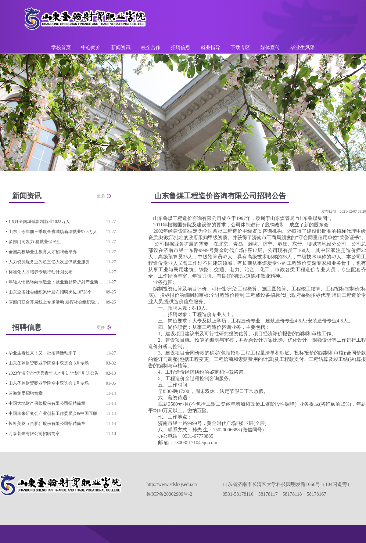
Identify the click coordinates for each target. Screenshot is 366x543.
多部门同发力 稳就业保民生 (35, 241)
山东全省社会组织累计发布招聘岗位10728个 (50, 292)
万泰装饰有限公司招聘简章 (34, 433)
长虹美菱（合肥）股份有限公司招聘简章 (47, 423)
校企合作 (150, 47)
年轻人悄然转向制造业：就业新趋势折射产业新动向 (56, 282)
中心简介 (91, 47)
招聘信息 (180, 47)
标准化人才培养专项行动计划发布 (41, 272)
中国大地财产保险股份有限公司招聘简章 (47, 403)
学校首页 (61, 47)
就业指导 (210, 47)
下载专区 (240, 47)
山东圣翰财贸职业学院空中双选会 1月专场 (49, 383)
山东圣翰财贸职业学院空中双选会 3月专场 (49, 363)
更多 (101, 196)
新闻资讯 (121, 47)
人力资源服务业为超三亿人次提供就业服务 (49, 262)
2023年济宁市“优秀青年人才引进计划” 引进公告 (54, 373)
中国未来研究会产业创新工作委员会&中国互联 (53, 413)
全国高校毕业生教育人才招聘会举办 (43, 252)
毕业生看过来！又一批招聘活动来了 (43, 353)
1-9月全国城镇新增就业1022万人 (39, 221)
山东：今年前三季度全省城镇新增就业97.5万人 (53, 231)
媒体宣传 (270, 47)
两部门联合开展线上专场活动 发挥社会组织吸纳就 (56, 302)
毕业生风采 (302, 47)
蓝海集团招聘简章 (26, 393)
